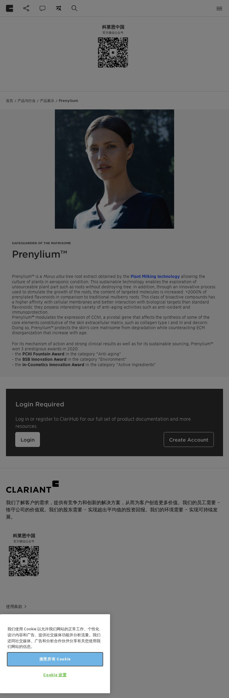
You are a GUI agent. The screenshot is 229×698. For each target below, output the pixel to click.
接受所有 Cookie (55, 659)
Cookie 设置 (54, 674)
